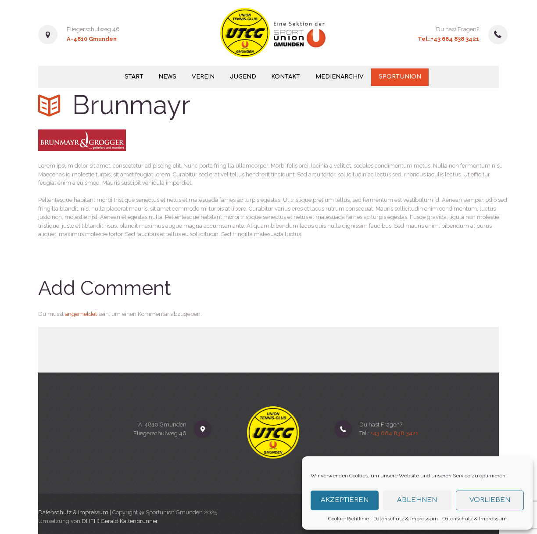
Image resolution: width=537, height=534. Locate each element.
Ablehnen (417, 500)
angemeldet (81, 314)
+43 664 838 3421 (455, 39)
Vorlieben (489, 500)
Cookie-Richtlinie (348, 519)
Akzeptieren (345, 500)
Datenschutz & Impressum (405, 519)
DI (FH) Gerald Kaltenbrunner (120, 521)
